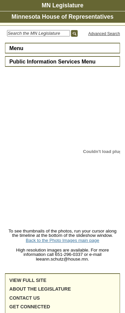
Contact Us (24, 298)
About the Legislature (40, 289)
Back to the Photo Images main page (62, 240)
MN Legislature (62, 5)
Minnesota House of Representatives (63, 16)
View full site (27, 280)
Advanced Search (104, 33)
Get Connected (29, 306)
